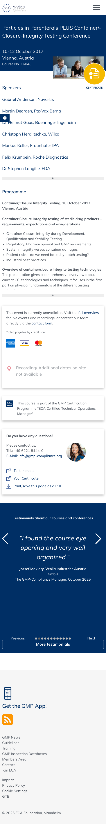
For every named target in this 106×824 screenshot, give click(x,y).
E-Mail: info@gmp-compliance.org (34, 456)
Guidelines (10, 743)
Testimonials (24, 470)
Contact (8, 764)
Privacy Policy (13, 785)
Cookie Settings (14, 791)
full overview (88, 312)
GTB (5, 796)
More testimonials (53, 644)
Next (91, 638)
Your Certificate (26, 478)
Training (9, 748)
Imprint (8, 780)
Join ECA (9, 770)
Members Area (14, 759)
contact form (42, 323)
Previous (18, 638)
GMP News (11, 737)
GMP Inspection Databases (24, 754)
